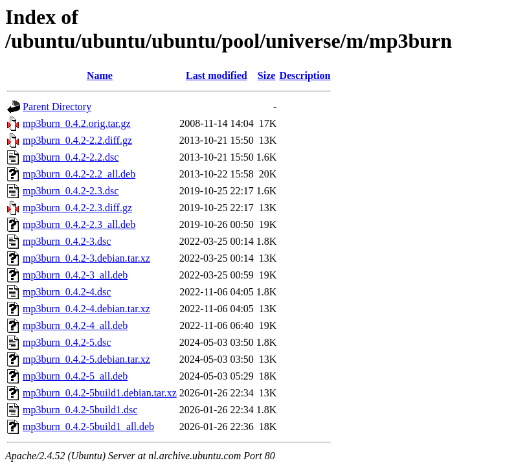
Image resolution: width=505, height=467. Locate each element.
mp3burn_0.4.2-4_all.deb (75, 325)
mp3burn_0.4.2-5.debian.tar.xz (86, 359)
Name (100, 75)
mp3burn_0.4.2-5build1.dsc (80, 409)
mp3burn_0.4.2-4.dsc (67, 291)
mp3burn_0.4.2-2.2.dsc (70, 157)
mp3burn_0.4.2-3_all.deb (75, 274)
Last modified (216, 75)
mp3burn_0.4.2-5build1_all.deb (88, 426)
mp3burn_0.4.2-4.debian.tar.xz (86, 308)
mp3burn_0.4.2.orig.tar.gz (77, 123)
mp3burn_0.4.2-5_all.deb (75, 376)
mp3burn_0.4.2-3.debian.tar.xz (86, 258)
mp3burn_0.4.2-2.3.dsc (70, 190)
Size (267, 75)
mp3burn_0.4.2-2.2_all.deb (79, 173)
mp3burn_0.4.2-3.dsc (67, 241)
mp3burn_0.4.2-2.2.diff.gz (77, 140)
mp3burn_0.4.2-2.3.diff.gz (77, 207)
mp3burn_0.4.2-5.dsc (67, 342)
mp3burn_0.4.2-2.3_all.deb (79, 224)
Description (304, 75)
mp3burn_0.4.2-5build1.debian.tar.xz (100, 392)
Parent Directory (57, 106)
